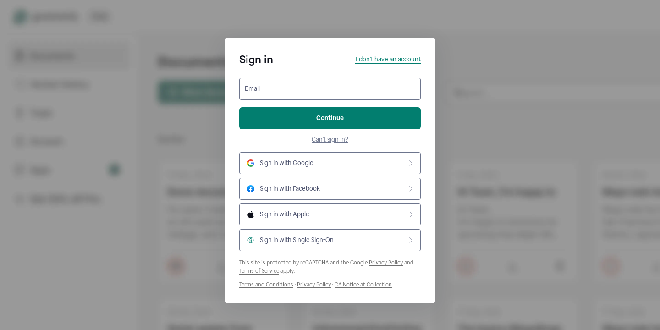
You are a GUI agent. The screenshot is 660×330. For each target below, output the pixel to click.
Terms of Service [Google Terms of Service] (259, 271)
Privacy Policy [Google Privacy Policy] (386, 262)
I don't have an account (388, 59)
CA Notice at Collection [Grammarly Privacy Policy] (363, 284)
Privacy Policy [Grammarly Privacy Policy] (314, 284)
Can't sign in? (330, 139)
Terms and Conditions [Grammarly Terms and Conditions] (266, 284)
